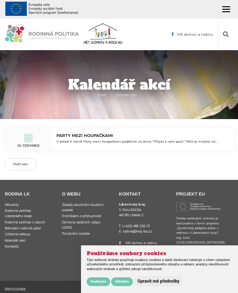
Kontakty (12, 246)
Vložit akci (20, 164)
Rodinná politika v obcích (25, 222)
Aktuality (12, 205)
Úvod (102, 94)
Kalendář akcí (126, 94)
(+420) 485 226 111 (136, 226)
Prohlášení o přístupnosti (81, 216)
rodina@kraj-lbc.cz (137, 231)
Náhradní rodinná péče (23, 228)
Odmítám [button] (122, 282)
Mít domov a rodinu (192, 34)
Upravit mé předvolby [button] (158, 281)
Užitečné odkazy (17, 234)
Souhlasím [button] (98, 282)
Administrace (15, 288)
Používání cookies (76, 234)
